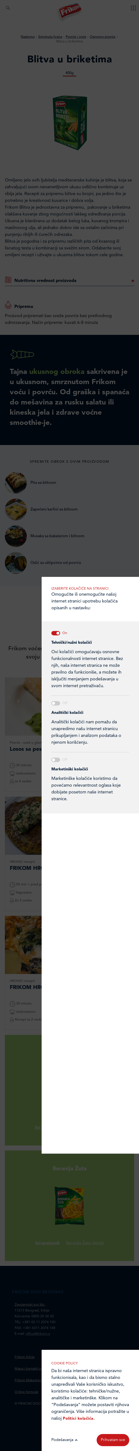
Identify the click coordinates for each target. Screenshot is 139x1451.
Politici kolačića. (79, 1419)
